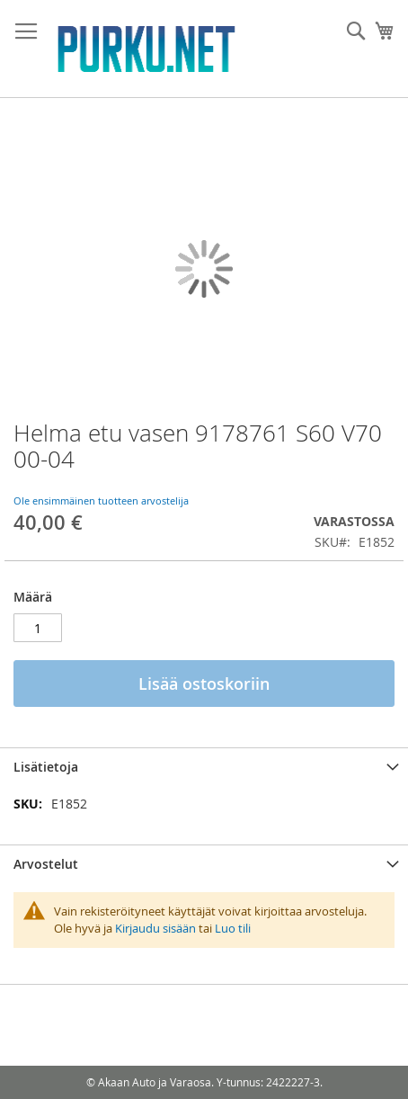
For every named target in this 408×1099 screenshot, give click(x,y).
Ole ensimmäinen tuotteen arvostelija (101, 500)
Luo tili (233, 928)
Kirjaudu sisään (155, 928)
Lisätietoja (45, 766)
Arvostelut (45, 863)
